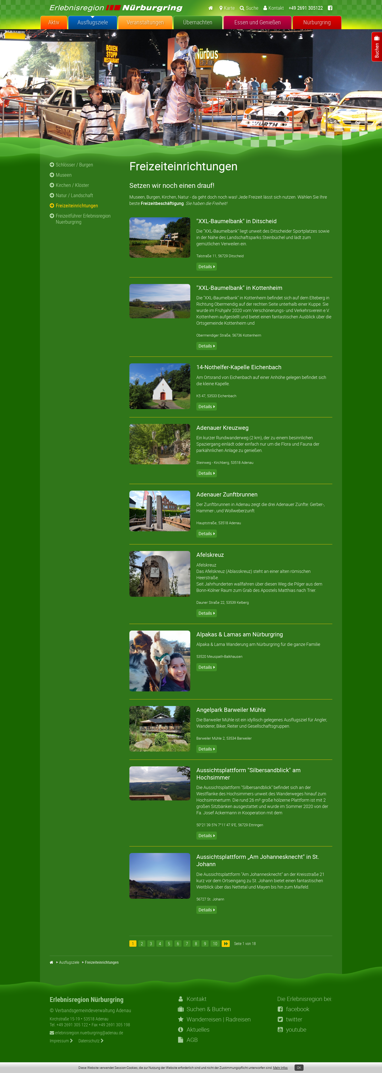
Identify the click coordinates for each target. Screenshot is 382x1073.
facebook (293, 1009)
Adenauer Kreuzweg (222, 427)
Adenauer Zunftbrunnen (227, 494)
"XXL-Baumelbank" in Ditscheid (236, 221)
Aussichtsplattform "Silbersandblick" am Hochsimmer (248, 773)
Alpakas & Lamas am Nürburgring (239, 634)
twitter (289, 1019)
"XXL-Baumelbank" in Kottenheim (239, 288)
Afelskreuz (210, 555)
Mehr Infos (280, 1067)
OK (299, 1067)
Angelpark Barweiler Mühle (231, 710)
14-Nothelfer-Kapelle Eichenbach (238, 367)
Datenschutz (91, 1041)
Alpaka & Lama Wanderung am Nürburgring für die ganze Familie (258, 644)
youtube (291, 1029)
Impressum (61, 1041)
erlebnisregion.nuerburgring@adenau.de (86, 1033)
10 (215, 943)
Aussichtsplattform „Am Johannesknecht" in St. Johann (257, 860)
